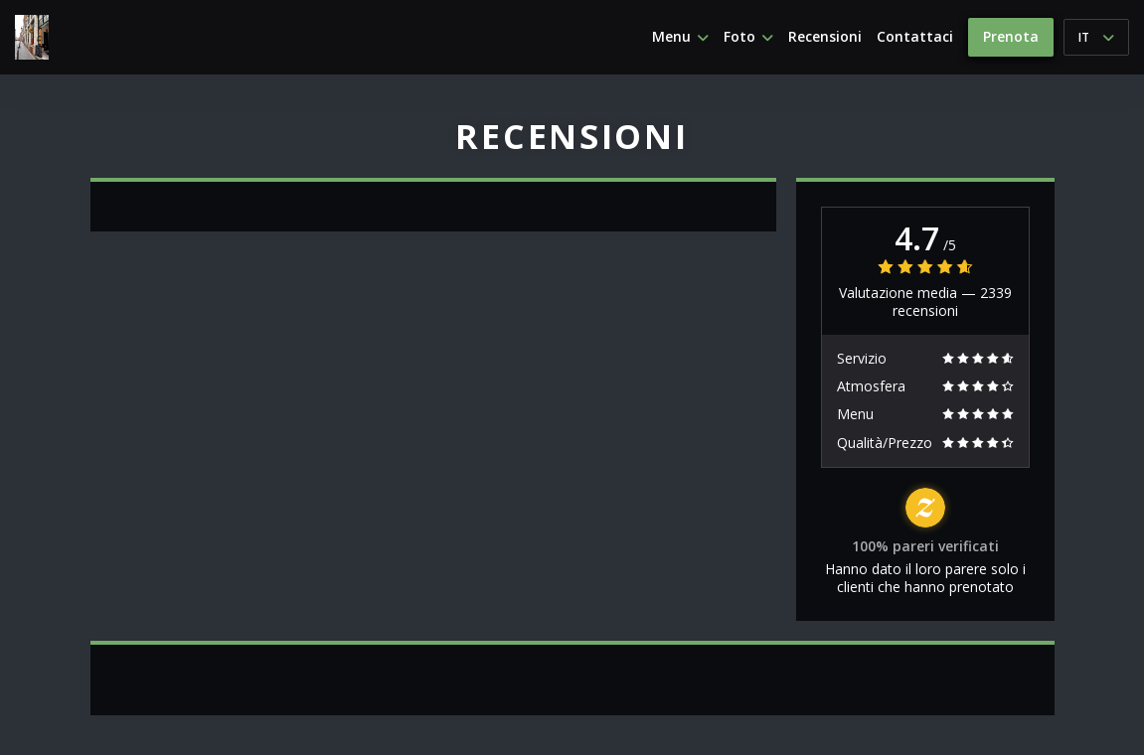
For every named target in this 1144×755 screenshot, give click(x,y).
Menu (680, 37)
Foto (748, 37)
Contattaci (915, 37)
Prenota (1011, 36)
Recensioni (825, 37)
